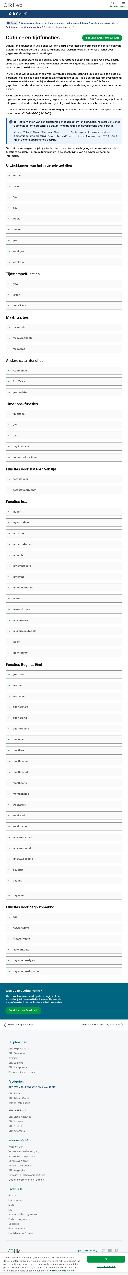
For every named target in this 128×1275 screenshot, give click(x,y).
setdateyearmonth (24, 489)
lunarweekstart (22, 837)
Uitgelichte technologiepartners (26, 1175)
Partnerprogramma (19, 1219)
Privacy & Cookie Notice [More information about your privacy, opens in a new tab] (60, 1270)
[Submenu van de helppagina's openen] (4, 14)
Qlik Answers (16, 1121)
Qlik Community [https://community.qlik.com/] (87, 1250)
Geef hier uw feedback (23, 1010)
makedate (19, 327)
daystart (18, 869)
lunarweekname (23, 858)
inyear (17, 511)
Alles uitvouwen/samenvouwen (102, 37)
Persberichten (16, 1228)
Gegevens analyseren (32, 23)
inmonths (18, 576)
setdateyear (20, 479)
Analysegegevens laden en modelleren (68, 23)
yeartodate (20, 392)
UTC (15, 435)
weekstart (19, 804)
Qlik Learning (16, 1062)
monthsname (21, 793)
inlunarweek (20, 620)
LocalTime (19, 305)
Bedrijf (12, 1195)
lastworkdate (21, 949)
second (17, 175)
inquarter (18, 533)
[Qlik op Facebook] (116, 1250)
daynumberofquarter (26, 971)
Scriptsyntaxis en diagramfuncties (23, 27)
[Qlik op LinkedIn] (109, 1250)
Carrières (13, 1223)
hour (15, 196)
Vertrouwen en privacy (21, 1156)
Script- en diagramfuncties (58, 27)
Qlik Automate (16, 1130)
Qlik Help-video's (18, 1048)
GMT (16, 424)
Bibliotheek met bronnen (22, 1072)
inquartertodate (22, 544)
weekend (19, 815)
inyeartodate (21, 522)
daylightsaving (22, 446)
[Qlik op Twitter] (103, 1250)
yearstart (18, 674)
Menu (123, 6)
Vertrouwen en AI (18, 1160)
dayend (17, 880)
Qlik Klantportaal (17, 1067)
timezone (19, 413)
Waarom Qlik (15, 1146)
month (17, 229)
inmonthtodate (22, 565)
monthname (20, 761)
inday (16, 641)
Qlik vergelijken (17, 1170)
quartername (21, 728)
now (15, 283)
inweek (17, 598)
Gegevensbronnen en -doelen (26, 1179)
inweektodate (21, 609)
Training (13, 1058)
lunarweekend (22, 848)
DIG (10, 1209)
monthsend (20, 783)
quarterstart (20, 706)
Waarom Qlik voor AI (20, 1165)
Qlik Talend (14, 1093)
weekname (20, 826)
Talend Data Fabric (19, 1102)
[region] (64, 1263)
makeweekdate (23, 337)
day (15, 207)
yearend (18, 685)
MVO (11, 1204)
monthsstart (20, 772)
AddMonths (20, 370)
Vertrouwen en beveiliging (23, 1151)
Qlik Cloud (18, 14)
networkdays (21, 927)
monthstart (19, 739)
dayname (19, 895)
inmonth (18, 555)
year (15, 240)
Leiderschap (15, 1200)
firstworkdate (21, 938)
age (15, 917)
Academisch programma (22, 1214)
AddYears (19, 381)
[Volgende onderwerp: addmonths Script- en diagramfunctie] (95, 1025)
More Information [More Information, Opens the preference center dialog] (106, 1266)
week (16, 218)
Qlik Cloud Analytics (19, 1116)
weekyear (19, 251)
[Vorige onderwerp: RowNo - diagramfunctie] (33, 1025)
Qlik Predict (15, 1126)
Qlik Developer (17, 1053)
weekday (19, 262)
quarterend (20, 717)
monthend (19, 750)
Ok (106, 1259)
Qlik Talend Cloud (18, 1098)
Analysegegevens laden (103, 23)
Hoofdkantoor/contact (21, 1233)
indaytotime (20, 652)
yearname (19, 696)
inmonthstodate (23, 587)
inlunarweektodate (25, 631)
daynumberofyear (24, 960)
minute (17, 186)
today (16, 294)
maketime (19, 348)
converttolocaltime (25, 457)
